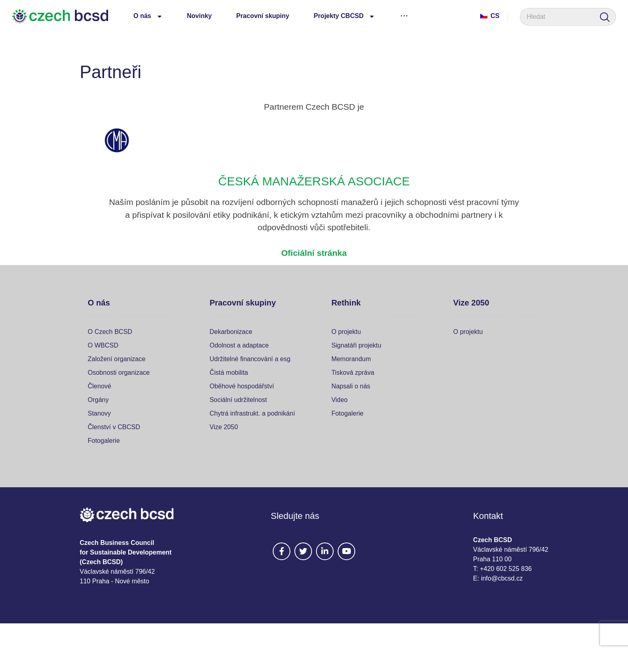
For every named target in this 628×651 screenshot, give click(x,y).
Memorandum (351, 359)
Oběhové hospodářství (241, 386)
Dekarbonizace (230, 331)
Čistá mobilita (228, 372)
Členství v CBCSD (114, 427)
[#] (281, 551)
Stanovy (99, 413)
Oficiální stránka (313, 252)
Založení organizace (116, 359)
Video (339, 399)
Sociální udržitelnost (238, 399)
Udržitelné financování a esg (249, 359)
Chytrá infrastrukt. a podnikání (252, 413)
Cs (489, 15)
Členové (99, 386)
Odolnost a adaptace (239, 345)
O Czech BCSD (110, 331)
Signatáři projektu (356, 345)
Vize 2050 (223, 427)
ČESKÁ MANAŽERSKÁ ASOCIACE (314, 181)
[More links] (404, 15)
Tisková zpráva (352, 372)
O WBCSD (103, 345)
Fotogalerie (104, 440)
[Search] (605, 17)
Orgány (98, 399)
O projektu (346, 331)
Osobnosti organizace (119, 372)
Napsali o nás (350, 386)
